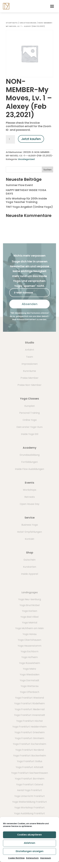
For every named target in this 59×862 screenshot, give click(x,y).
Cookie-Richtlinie (16, 858)
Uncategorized (28, 23)
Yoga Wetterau (29, 686)
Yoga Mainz (29, 669)
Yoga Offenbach (29, 692)
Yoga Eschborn (29, 651)
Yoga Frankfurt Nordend (29, 750)
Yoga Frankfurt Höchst (29, 721)
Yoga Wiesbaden (29, 674)
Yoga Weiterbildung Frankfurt (29, 802)
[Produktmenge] (10, 139)
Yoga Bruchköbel (30, 605)
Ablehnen (29, 843)
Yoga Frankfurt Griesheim (30, 732)
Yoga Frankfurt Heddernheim (29, 726)
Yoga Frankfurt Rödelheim (29, 703)
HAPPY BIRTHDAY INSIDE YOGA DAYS (26, 191)
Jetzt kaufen (31, 139)
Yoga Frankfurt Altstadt (29, 767)
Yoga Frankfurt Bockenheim (29, 755)
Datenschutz (32, 858)
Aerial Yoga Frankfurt (29, 790)
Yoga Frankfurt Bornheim (29, 778)
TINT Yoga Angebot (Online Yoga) (29, 207)
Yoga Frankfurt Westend (29, 697)
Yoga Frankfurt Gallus (29, 761)
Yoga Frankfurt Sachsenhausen (29, 773)
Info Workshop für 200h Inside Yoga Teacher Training (26, 200)
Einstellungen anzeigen (29, 851)
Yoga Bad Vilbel (29, 617)
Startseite (12, 23)
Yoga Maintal (29, 622)
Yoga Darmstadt (29, 680)
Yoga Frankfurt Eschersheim (29, 744)
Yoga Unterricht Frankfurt (29, 796)
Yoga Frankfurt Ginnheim (29, 738)
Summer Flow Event (19, 185)
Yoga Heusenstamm (29, 645)
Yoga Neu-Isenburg (29, 599)
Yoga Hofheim (29, 657)
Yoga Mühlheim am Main (29, 628)
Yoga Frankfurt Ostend (29, 784)
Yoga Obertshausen (29, 640)
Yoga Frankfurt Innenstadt (29, 715)
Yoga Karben (29, 611)
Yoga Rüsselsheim (29, 663)
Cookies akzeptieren (29, 834)
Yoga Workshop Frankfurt (29, 807)
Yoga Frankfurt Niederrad (29, 709)
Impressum (45, 858)
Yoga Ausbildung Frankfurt (29, 813)
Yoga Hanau (30, 634)
